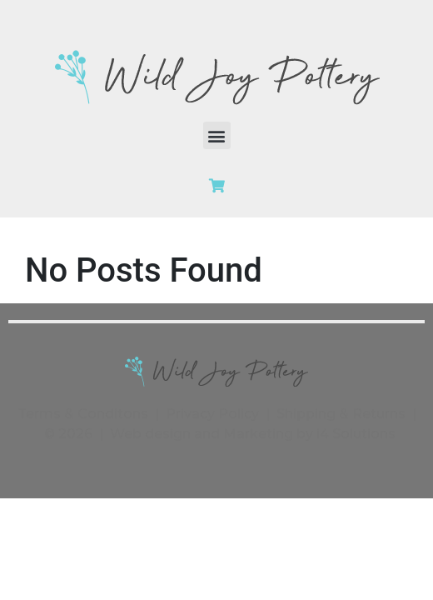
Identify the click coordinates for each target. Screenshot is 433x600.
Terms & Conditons (82, 414)
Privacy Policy (212, 414)
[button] (217, 135)
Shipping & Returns (341, 414)
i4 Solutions (356, 434)
